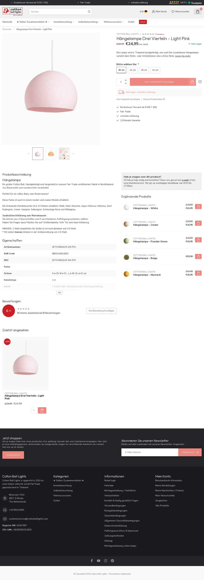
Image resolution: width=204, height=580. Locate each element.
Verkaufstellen (111, 495)
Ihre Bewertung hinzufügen (101, 310)
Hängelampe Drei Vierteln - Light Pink (34, 29)
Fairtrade (108, 485)
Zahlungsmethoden (114, 535)
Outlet (131, 21)
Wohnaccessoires (113, 21)
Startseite (7, 21)
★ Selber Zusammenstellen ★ (32, 21)
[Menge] (34, 410)
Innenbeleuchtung (63, 21)
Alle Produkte (162, 505)
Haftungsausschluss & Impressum (121, 530)
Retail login (110, 480)
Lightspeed (125, 573)
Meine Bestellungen (165, 485)
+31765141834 (16, 509)
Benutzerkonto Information (168, 480)
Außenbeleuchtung (87, 21)
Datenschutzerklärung (115, 525)
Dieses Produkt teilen (154, 99)
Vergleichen (161, 500)
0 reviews (159, 34)
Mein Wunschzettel (165, 495)
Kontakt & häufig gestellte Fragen (121, 500)
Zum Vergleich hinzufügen (128, 99)
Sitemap (108, 540)
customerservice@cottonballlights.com (28, 518)
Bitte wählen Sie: (128, 64)
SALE (143, 21)
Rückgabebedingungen (115, 510)
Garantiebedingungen (115, 515)
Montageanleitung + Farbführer (120, 490)
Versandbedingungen (115, 505)
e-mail (185, 180)
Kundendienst (13, 454)
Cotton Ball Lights (128, 34)
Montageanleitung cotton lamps (120, 545)
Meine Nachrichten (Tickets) (169, 490)
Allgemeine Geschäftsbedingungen (122, 520)
